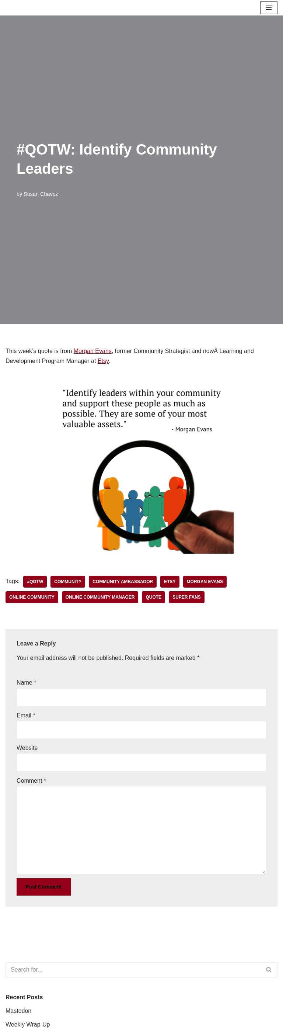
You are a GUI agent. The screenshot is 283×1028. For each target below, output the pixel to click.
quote (153, 597)
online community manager (100, 597)
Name (26, 682)
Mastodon (18, 1011)
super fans (186, 597)
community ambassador (122, 581)
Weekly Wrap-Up (28, 1024)
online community (32, 597)
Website (27, 748)
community (67, 581)
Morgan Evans (93, 351)
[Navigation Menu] (268, 7)
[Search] (133, 969)
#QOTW (35, 581)
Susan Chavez (41, 194)
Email (26, 715)
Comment (31, 781)
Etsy (103, 361)
